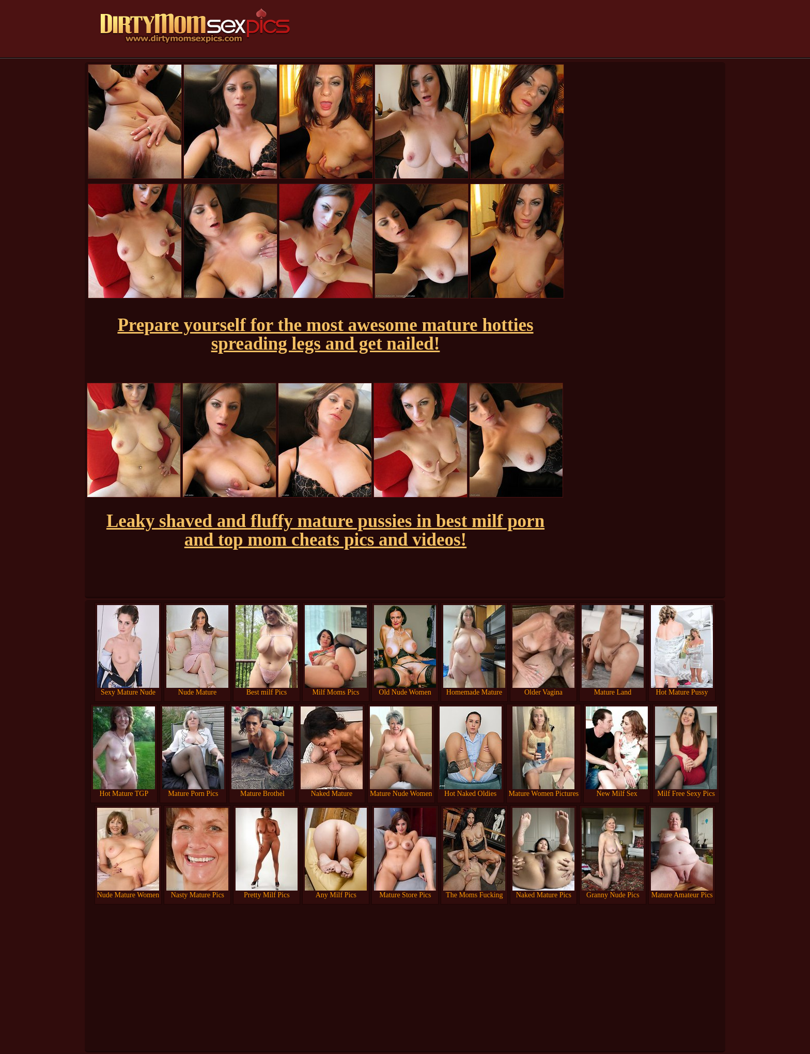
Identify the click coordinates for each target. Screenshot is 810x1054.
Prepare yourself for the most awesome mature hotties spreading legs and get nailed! (325, 334)
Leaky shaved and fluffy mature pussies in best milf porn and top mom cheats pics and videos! (325, 530)
